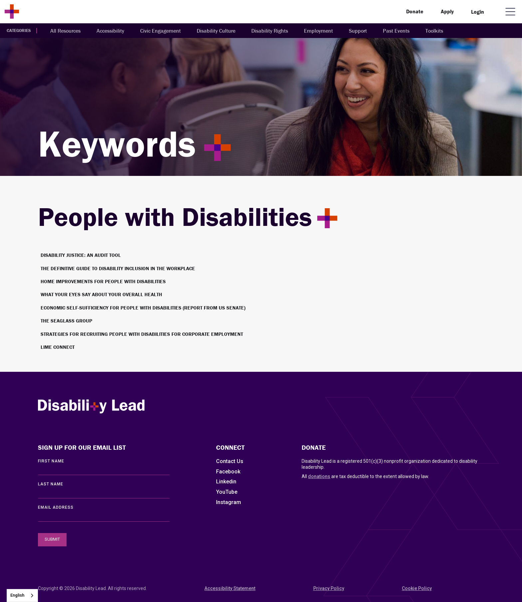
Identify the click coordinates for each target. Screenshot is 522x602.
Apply (447, 11)
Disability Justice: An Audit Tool (81, 255)
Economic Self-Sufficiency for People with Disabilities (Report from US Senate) (143, 307)
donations (319, 476)
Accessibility (110, 30)
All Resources (65, 30)
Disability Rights (269, 30)
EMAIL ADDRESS (56, 507)
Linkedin (226, 481)
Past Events (396, 30)
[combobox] (22, 595)
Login (477, 11)
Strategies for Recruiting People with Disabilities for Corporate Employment (142, 334)
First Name (51, 461)
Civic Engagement (160, 30)
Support (358, 30)
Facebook (228, 471)
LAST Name (50, 484)
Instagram (228, 502)
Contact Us (229, 461)
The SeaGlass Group (66, 320)
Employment (318, 30)
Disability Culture (216, 30)
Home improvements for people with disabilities (103, 281)
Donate (414, 11)
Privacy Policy (328, 588)
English (17, 595)
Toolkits (434, 30)
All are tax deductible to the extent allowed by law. (365, 476)
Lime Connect (58, 347)
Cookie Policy (417, 588)
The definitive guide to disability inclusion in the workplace (118, 268)
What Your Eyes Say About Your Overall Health (101, 294)
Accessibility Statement (229, 588)
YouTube (226, 492)
